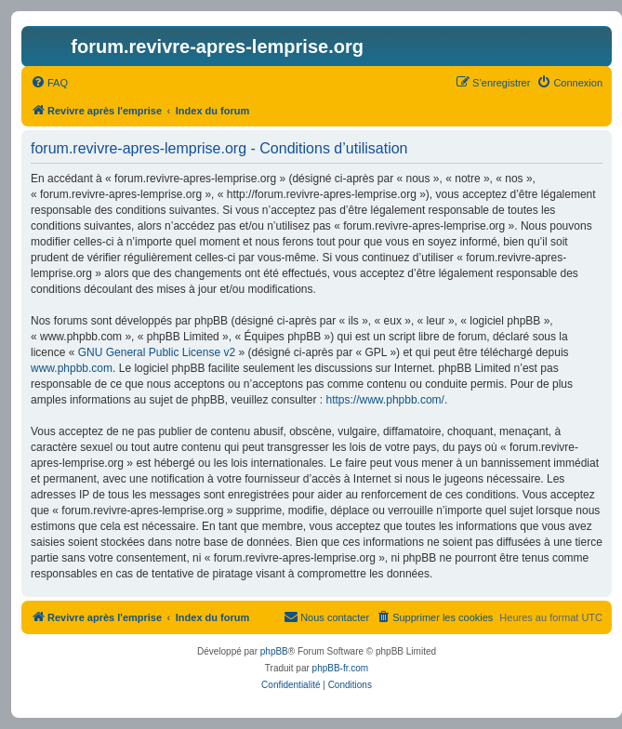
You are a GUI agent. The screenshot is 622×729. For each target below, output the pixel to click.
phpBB (274, 651)
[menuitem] (49, 83)
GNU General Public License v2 (156, 352)
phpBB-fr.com (340, 668)
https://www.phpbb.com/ (385, 399)
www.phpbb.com (71, 368)
